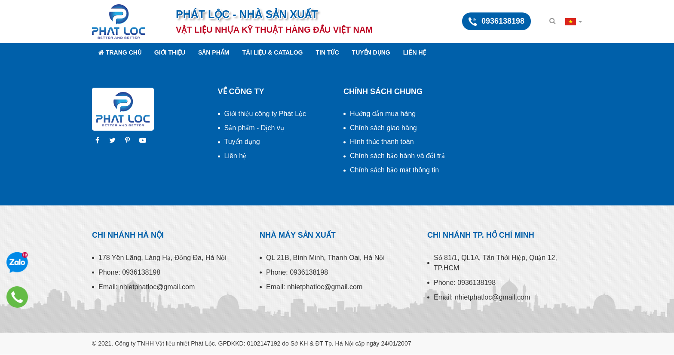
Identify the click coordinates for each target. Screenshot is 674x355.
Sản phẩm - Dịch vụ (254, 128)
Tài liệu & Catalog (272, 52)
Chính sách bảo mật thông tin (394, 170)
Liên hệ (414, 52)
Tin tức (327, 52)
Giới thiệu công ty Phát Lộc (265, 113)
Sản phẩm (213, 52)
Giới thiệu (169, 52)
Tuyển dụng (371, 52)
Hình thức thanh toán (382, 141)
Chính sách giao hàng (383, 128)
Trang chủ (119, 52)
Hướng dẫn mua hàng (383, 113)
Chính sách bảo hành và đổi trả (397, 155)
